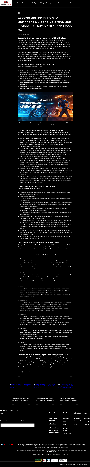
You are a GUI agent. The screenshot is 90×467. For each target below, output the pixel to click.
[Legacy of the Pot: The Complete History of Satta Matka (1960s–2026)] (21, 390)
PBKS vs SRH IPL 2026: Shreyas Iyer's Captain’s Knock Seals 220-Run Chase (45, 399)
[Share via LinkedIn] (25, 371)
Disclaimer (65, 454)
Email (2, 413)
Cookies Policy (36, 454)
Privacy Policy (56, 454)
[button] (26, 3)
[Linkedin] (9, 444)
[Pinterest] (4, 444)
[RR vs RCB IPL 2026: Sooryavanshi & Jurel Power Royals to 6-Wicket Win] (69, 390)
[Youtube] (12, 444)
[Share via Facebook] (18, 371)
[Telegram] (2, 444)
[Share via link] (29, 371)
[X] (7, 444)
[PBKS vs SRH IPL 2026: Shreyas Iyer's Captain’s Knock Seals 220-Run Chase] (45, 390)
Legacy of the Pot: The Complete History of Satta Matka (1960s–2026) (20, 399)
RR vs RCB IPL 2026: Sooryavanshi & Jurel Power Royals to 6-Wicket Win (68, 399)
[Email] (17, 416)
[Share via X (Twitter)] (22, 371)
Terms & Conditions (46, 454)
